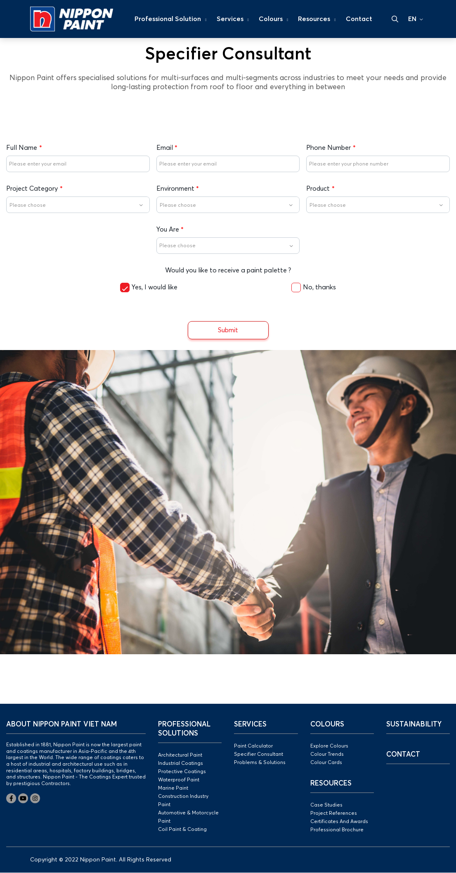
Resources (317, 19)
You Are (167, 229)
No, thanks (319, 287)
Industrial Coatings (180, 763)
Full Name (21, 147)
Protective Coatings (182, 771)
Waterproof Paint (178, 780)
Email (164, 147)
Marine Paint (173, 788)
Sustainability (414, 724)
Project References (333, 813)
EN (412, 19)
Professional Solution (170, 19)
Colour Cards (326, 762)
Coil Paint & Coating (182, 829)
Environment (175, 188)
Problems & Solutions (260, 762)
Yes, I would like (154, 287)
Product (318, 188)
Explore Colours (329, 746)
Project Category (32, 188)
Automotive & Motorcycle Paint (188, 817)
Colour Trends (327, 754)
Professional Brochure (337, 830)
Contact (359, 19)
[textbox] (78, 205)
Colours (273, 19)
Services (233, 19)
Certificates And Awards (339, 821)
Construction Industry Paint (183, 800)
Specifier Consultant (258, 754)
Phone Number (328, 147)
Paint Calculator (253, 746)
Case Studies (326, 805)
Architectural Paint (180, 755)
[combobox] (78, 204)
